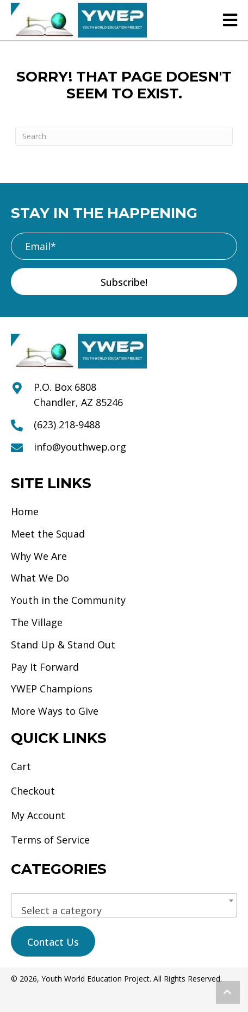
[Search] (124, 136)
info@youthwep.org (80, 446)
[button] (124, 281)
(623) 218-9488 (67, 424)
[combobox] (124, 905)
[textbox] (124, 910)
